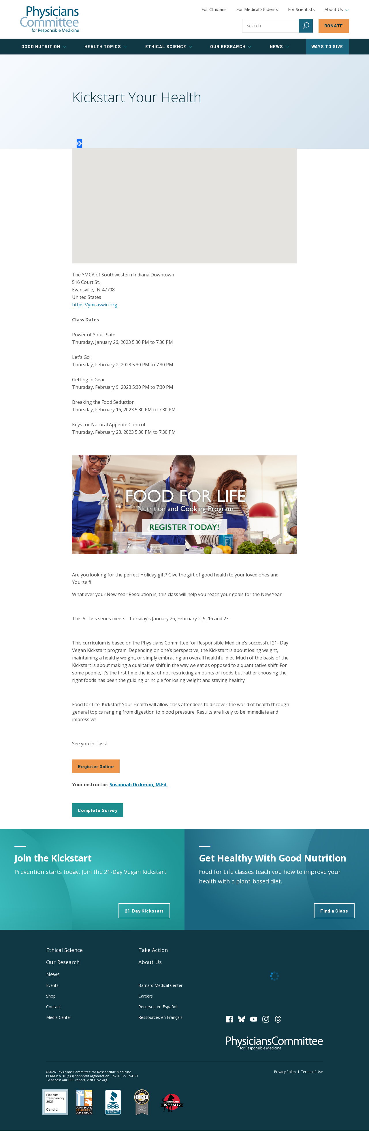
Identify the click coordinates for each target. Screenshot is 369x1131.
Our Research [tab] (230, 46)
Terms (312, 1071)
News (53, 974)
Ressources (160, 1017)
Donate (333, 25)
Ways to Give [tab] (327, 46)
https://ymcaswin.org (94, 304)
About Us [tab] (337, 9)
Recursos (157, 1006)
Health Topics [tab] (105, 46)
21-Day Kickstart (144, 910)
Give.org (100, 1080)
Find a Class (334, 910)
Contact (53, 1006)
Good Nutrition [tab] (43, 46)
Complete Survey (97, 810)
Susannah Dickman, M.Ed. (138, 784)
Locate (79, 143)
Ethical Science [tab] (168, 46)
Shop (51, 996)
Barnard (160, 985)
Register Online (96, 766)
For (257, 9)
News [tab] (279, 46)
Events (52, 985)
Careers (145, 996)
